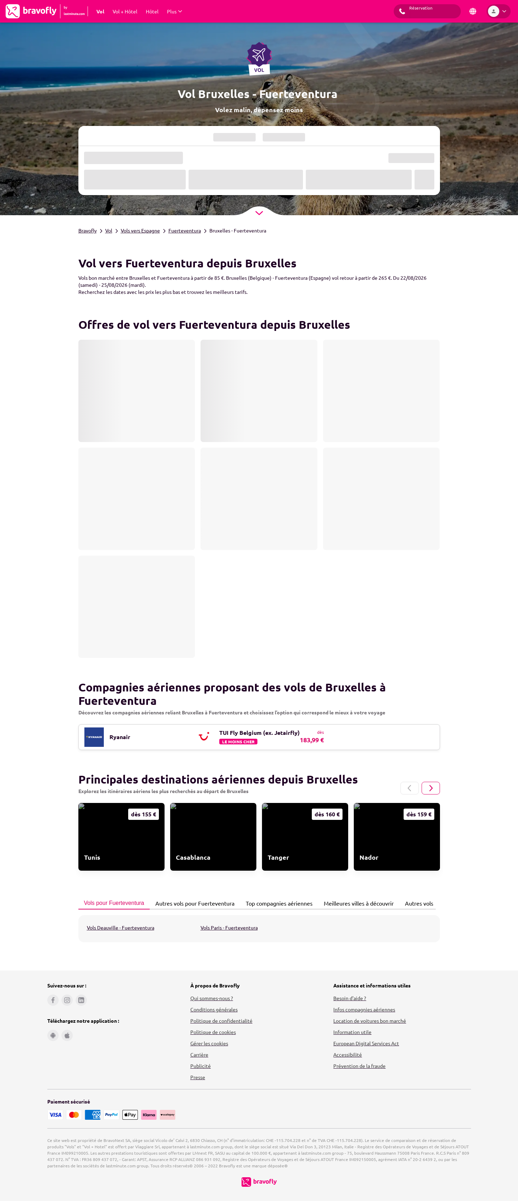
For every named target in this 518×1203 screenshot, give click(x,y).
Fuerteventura (184, 230)
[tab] (114, 903)
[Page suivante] (431, 788)
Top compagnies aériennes (277, 903)
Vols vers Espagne (140, 230)
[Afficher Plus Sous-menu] (174, 11)
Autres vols (417, 903)
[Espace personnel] (499, 11)
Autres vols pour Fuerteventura (192, 903)
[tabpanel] (259, 928)
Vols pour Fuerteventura (112, 903)
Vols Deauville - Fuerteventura (120, 927)
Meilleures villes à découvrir (357, 903)
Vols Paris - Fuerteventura (229, 927)
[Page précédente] (409, 788)
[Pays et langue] (472, 11)
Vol (108, 230)
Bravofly (87, 230)
